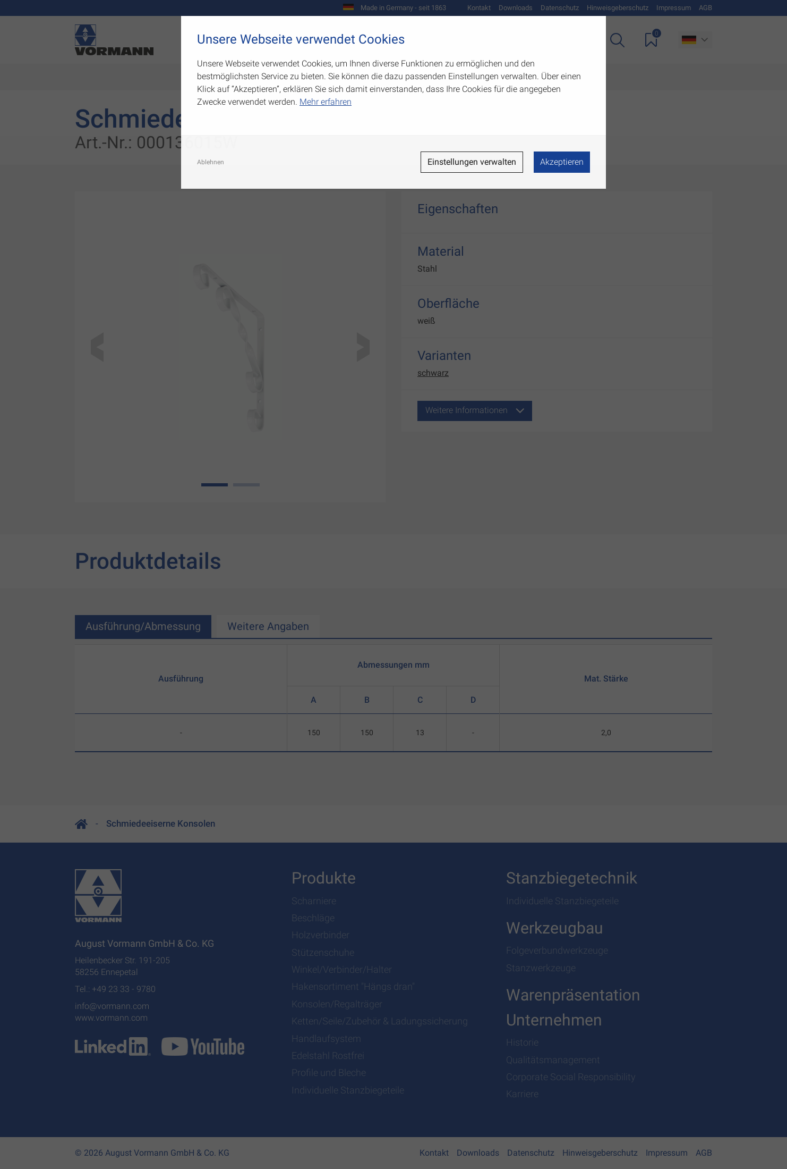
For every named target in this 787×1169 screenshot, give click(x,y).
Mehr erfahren (326, 102)
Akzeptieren (562, 162)
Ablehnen (210, 162)
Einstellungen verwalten (471, 162)
